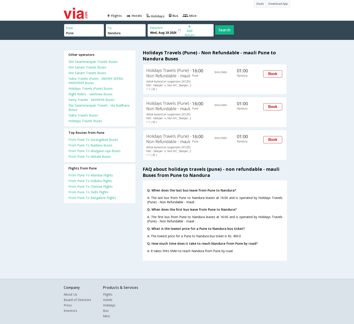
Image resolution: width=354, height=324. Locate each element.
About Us (70, 294)
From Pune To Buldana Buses (90, 145)
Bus (106, 310)
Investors (70, 310)
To (110, 28)
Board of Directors (77, 300)
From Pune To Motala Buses (89, 156)
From (69, 28)
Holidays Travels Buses (85, 121)
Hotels (107, 300)
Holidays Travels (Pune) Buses (90, 88)
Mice (106, 316)
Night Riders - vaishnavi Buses (90, 94)
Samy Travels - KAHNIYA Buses (91, 100)
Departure (156, 27)
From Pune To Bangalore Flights (92, 198)
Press (68, 305)
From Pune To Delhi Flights (88, 192)
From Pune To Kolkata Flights (90, 181)
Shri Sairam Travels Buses (87, 67)
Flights (107, 294)
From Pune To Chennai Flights (90, 186)
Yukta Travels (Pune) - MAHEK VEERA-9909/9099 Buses (96, 80)
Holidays (109, 305)
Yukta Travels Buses (83, 115)
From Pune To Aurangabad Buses (93, 139)
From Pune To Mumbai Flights (90, 175)
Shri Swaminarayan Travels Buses (93, 61)
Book (272, 74)
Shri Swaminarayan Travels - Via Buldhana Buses (99, 107)
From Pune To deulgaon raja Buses (94, 151)
